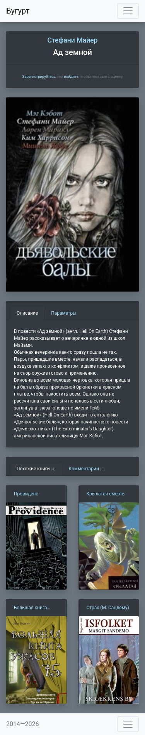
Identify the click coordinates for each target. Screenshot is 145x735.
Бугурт (17, 10)
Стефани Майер (72, 40)
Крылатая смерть (106, 494)
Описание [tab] (27, 313)
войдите (71, 76)
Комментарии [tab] (87, 468)
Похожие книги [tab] (36, 468)
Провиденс (26, 494)
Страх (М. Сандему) (108, 607)
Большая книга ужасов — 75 (30, 608)
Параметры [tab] (63, 313)
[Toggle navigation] (128, 11)
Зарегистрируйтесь (38, 76)
